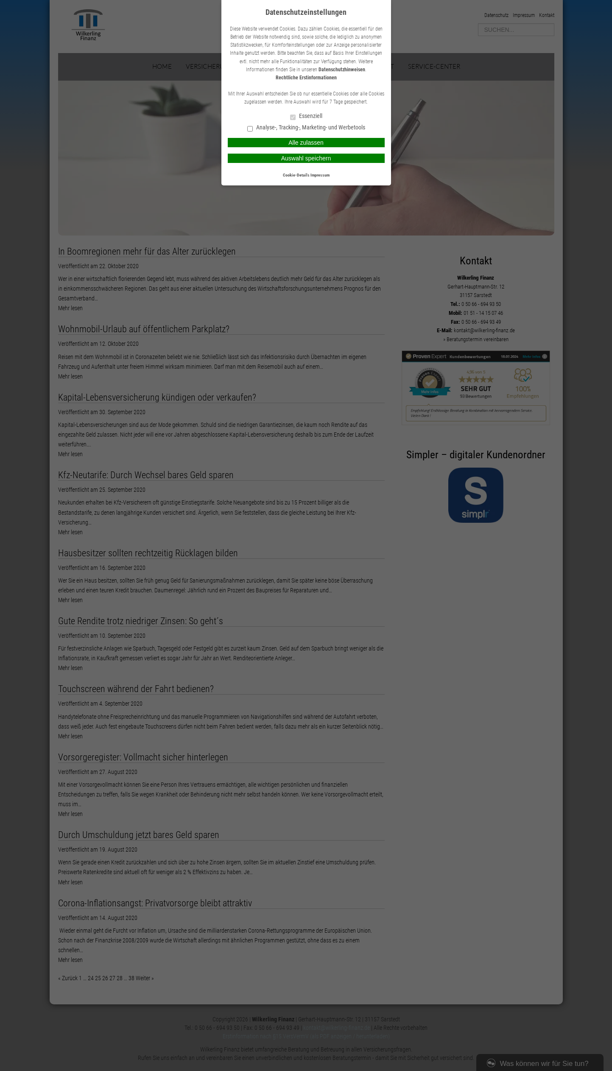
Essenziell (306, 116)
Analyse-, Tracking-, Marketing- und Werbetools (306, 128)
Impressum (320, 175)
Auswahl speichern (306, 158)
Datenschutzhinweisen (342, 70)
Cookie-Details (296, 175)
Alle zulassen (306, 142)
